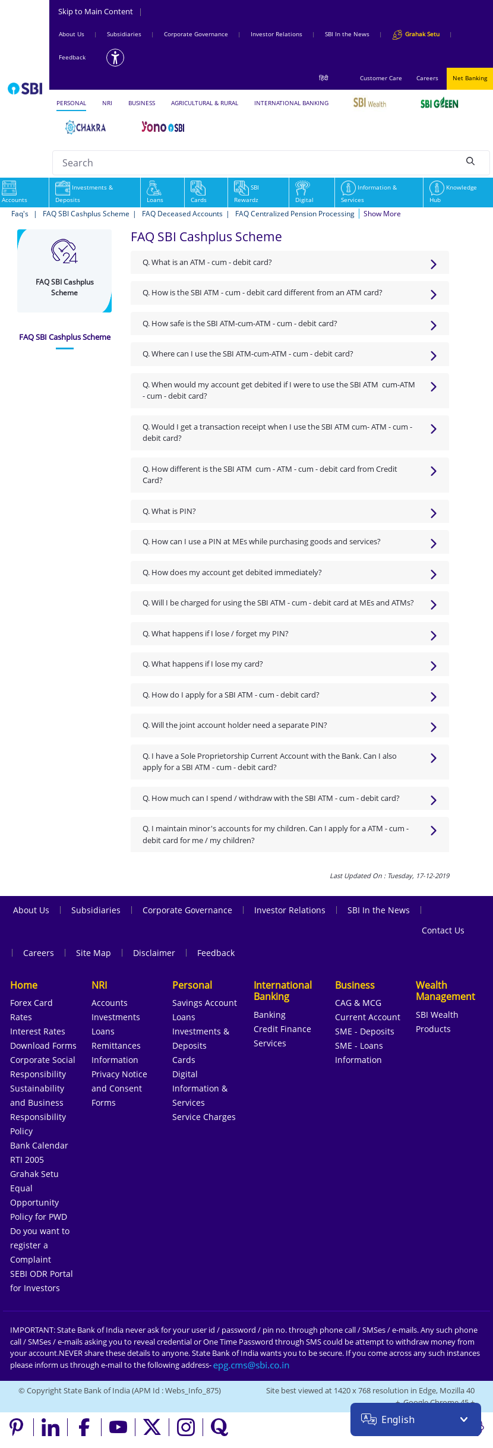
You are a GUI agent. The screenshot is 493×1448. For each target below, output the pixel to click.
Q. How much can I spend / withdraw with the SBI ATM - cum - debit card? (271, 798)
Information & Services (369, 193)
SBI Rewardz (246, 193)
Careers (427, 78)
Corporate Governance (196, 34)
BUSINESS (141, 103)
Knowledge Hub (453, 193)
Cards (199, 193)
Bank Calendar (39, 1145)
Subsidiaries (124, 34)
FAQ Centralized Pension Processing (295, 214)
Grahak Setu (34, 1173)
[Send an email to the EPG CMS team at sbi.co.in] (251, 1364)
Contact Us (443, 930)
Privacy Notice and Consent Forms (119, 1088)
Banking (270, 1014)
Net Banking (470, 78)
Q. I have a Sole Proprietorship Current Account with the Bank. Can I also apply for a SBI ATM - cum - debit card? (270, 761)
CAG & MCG (358, 1002)
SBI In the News (347, 34)
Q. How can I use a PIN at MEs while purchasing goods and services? (262, 541)
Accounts (109, 1002)
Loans (155, 193)
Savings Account (204, 1002)
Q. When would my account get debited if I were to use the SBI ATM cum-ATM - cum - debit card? (279, 390)
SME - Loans (359, 1045)
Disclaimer (154, 952)
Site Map (93, 952)
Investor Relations (276, 34)
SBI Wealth (437, 1014)
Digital (304, 193)
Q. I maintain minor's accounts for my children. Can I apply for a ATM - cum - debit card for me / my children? (276, 834)
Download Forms (43, 1045)
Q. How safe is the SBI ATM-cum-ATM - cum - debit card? (240, 323)
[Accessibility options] (115, 58)
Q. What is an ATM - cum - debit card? (207, 262)
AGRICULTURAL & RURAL (204, 103)
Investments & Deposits (84, 193)
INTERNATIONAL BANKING (291, 103)
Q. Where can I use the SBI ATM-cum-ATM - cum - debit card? (248, 353)
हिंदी (323, 78)
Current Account (367, 1017)
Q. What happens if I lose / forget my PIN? (216, 633)
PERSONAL (71, 103)
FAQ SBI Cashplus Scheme (86, 214)
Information (114, 1059)
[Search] (470, 161)
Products (433, 1028)
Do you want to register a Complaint (39, 1245)
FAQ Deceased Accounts (182, 214)
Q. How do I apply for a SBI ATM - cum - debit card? (231, 694)
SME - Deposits (364, 1031)
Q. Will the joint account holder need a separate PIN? (235, 725)
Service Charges (204, 1116)
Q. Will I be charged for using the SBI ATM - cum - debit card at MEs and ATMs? (278, 602)
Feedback (72, 57)
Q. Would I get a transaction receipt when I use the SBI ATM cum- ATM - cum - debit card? (277, 432)
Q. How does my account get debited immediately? (232, 572)
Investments (115, 1017)
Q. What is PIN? (169, 511)
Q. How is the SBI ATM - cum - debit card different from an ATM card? (263, 292)
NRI (107, 103)
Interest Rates (37, 1031)
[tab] (64, 337)
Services (270, 1043)
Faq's (20, 214)
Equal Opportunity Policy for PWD (38, 1202)
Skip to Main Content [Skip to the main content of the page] (100, 11)
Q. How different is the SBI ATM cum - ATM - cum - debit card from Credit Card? (270, 474)
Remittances (116, 1045)
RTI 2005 (27, 1159)
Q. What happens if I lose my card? (203, 663)
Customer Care (381, 78)
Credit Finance (282, 1028)
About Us (71, 34)
